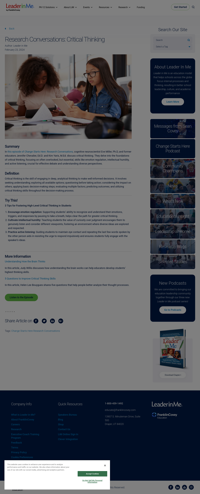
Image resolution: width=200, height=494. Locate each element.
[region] (57, 475)
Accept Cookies (92, 474)
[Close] (105, 465)
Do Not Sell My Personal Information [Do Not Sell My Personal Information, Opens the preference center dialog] (92, 481)
